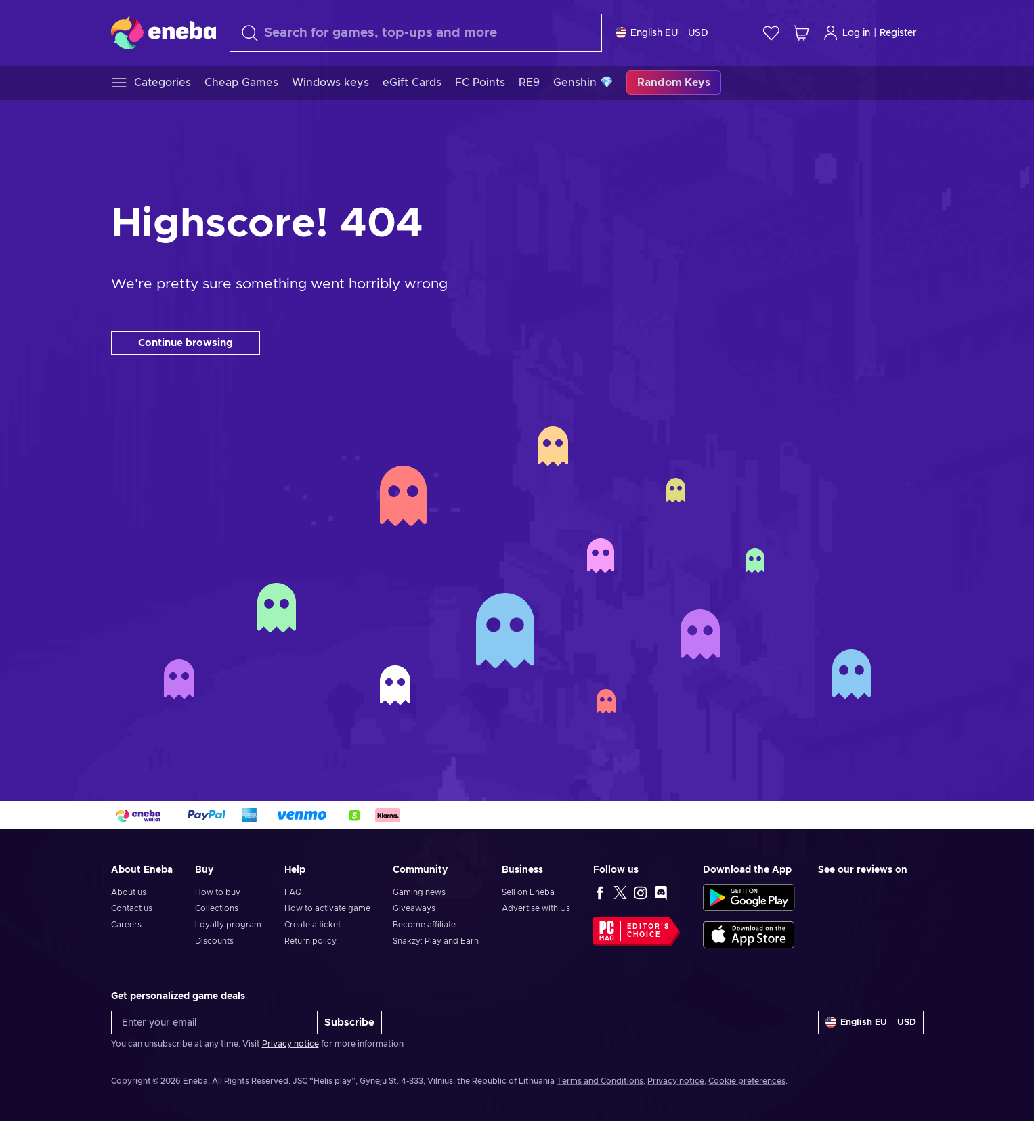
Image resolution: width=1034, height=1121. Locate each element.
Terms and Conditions (600, 1081)
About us (128, 892)
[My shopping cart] (801, 33)
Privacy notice (290, 1044)
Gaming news (419, 892)
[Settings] (662, 33)
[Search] (416, 32)
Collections (216, 908)
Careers (126, 925)
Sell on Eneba (528, 892)
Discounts (214, 941)
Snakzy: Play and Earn (436, 941)
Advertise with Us (536, 908)
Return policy (310, 941)
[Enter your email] (214, 1022)
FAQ (293, 892)
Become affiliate (424, 925)
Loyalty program (228, 925)
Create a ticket (312, 925)
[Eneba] (163, 32)
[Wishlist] (771, 33)
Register (898, 33)
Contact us (131, 908)
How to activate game (327, 908)
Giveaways (414, 908)
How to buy (217, 892)
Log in (846, 32)
